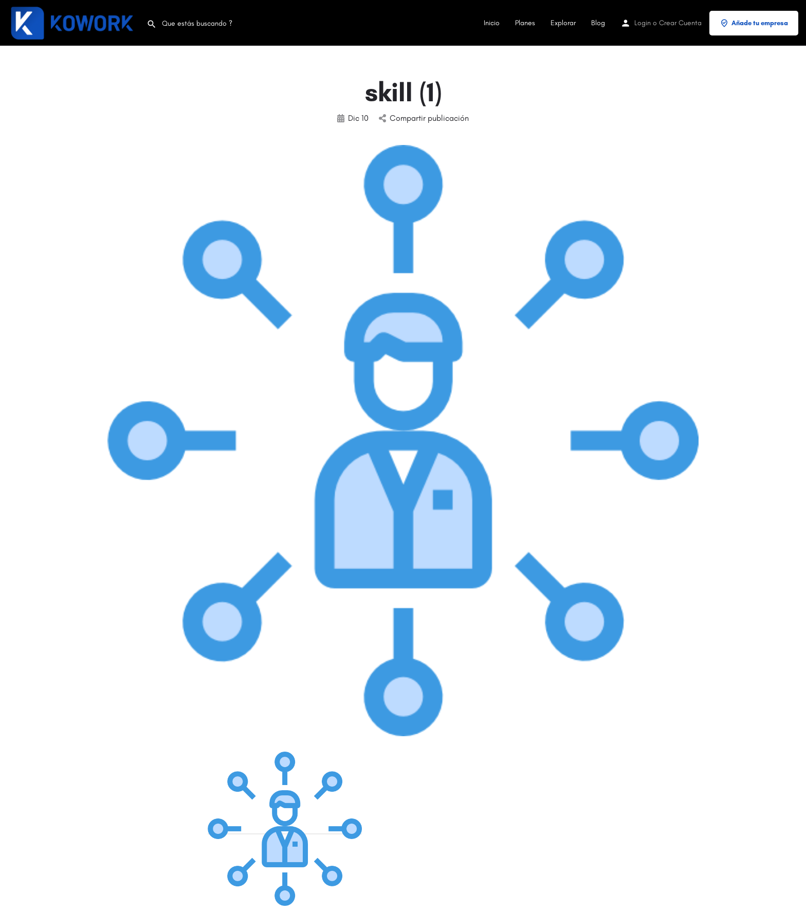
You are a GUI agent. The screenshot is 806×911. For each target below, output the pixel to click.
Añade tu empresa (754, 23)
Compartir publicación (424, 118)
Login (642, 23)
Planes (525, 23)
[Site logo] (73, 22)
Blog (598, 23)
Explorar (563, 23)
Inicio (492, 23)
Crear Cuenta (680, 23)
